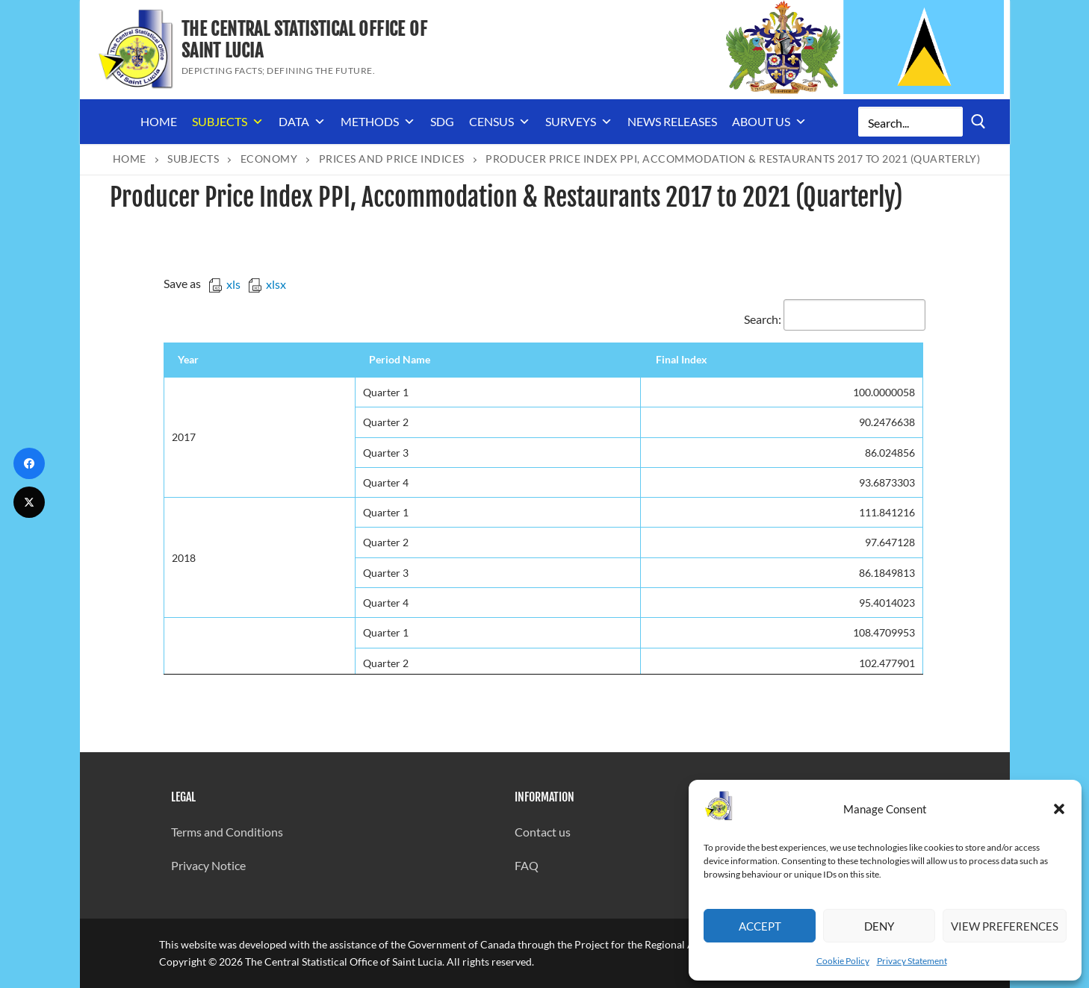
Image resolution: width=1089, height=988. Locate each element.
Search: (834, 319)
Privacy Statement (912, 960)
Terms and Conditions (227, 832)
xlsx (267, 284)
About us (769, 121)
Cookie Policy (842, 960)
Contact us (543, 832)
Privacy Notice (208, 865)
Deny (879, 926)
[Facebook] (29, 463)
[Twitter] (29, 502)
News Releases (672, 121)
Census (499, 121)
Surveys (578, 121)
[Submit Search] (978, 122)
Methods (378, 121)
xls (224, 284)
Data (302, 121)
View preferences (1004, 926)
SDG (442, 121)
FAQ (527, 865)
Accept (760, 926)
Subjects (228, 121)
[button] (1059, 808)
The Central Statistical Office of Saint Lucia (304, 40)
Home (158, 121)
